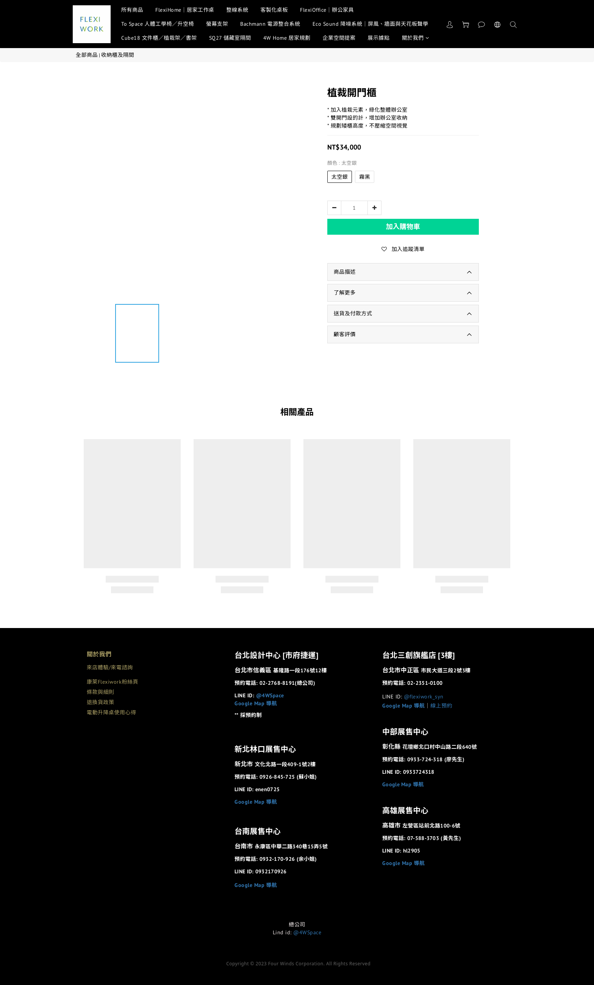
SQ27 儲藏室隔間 (230, 37)
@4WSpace (270, 695)
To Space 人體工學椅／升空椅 (157, 23)
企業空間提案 (339, 37)
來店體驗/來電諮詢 (110, 667)
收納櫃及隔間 (117, 54)
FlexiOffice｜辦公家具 (327, 9)
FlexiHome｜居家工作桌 (184, 9)
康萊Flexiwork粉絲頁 (112, 681)
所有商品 (132, 9)
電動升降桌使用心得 (111, 712)
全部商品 (87, 54)
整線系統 (238, 9)
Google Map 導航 (255, 703)
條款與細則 (100, 692)
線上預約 (441, 705)
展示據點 (379, 37)
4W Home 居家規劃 (287, 37)
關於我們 (415, 37)
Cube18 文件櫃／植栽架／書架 (159, 37)
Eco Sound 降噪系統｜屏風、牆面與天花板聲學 (370, 23)
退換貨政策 (100, 702)
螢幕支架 (217, 23)
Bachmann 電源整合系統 (270, 23)
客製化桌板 (274, 9)
